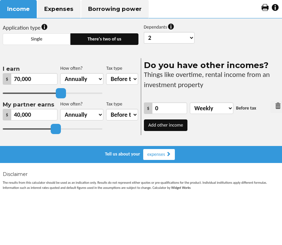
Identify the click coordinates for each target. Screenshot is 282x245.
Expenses (58, 8)
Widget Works (180, 187)
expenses (159, 154)
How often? (71, 68)
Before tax (246, 108)
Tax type (114, 68)
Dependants (159, 27)
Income (18, 8)
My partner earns (28, 104)
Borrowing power (115, 8)
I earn (11, 68)
